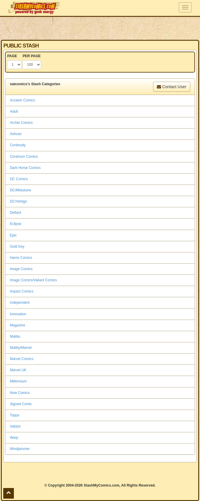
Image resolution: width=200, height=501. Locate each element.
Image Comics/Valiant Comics (33, 280)
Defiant (15, 213)
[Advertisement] (100, 28)
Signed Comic (21, 404)
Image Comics (21, 269)
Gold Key (17, 246)
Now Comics (20, 393)
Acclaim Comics (22, 100)
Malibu (15, 336)
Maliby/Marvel (21, 348)
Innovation (18, 314)
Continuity (17, 145)
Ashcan (16, 134)
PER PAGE (31, 56)
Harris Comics (21, 258)
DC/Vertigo (18, 201)
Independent (20, 302)
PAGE (12, 56)
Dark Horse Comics (25, 168)
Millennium (18, 381)
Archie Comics (21, 123)
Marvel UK (18, 370)
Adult (14, 111)
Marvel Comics (21, 359)
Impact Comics (21, 291)
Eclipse (15, 224)
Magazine (17, 325)
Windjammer (20, 449)
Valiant (15, 426)
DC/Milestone (20, 190)
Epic (13, 235)
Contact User (171, 86)
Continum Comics (24, 157)
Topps (14, 415)
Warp (14, 438)
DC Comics (19, 179)
